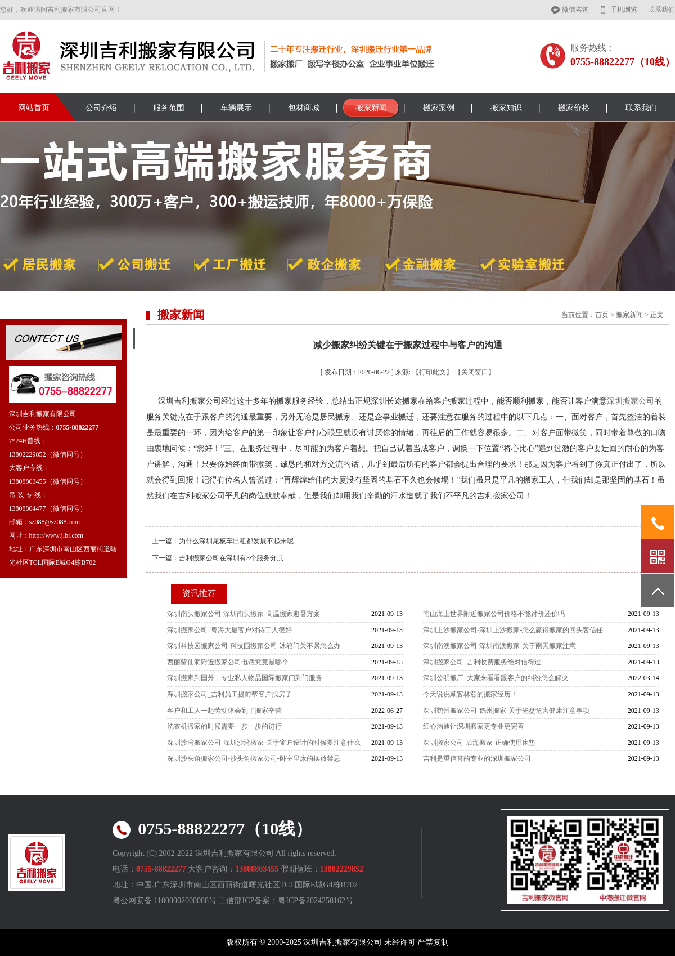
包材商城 (304, 108)
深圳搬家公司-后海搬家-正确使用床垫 (479, 743)
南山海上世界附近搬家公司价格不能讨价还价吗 (494, 614)
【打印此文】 (432, 372)
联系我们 (661, 10)
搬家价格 (574, 108)
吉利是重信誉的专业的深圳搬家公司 (477, 758)
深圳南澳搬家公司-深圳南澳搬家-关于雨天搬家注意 (499, 646)
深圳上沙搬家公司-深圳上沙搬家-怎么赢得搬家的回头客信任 (513, 630)
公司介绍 (101, 108)
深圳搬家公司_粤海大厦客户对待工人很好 (229, 630)
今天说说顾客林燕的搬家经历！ (470, 694)
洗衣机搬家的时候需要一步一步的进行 (224, 726)
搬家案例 (438, 108)
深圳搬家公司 (630, 401)
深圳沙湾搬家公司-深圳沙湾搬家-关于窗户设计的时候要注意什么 (264, 743)
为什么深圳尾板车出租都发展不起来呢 (236, 541)
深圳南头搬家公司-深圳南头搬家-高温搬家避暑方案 (243, 614)
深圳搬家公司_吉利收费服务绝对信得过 (482, 662)
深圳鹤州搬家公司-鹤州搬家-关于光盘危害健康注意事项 (506, 710)
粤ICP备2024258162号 (315, 900)
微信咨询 (575, 10)
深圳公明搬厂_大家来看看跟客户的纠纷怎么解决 (495, 678)
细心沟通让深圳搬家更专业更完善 (473, 726)
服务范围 (168, 108)
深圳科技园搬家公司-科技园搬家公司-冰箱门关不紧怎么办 (253, 646)
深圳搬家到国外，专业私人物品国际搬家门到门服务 (244, 678)
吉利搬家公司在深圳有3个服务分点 (231, 558)
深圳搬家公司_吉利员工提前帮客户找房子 (229, 694)
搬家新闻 (371, 108)
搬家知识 (506, 108)
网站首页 (34, 108)
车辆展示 (236, 108)
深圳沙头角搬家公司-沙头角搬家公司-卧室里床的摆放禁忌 (253, 758)
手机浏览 (623, 10)
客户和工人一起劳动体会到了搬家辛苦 (224, 710)
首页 (602, 315)
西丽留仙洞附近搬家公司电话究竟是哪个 (228, 662)
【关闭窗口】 (474, 372)
